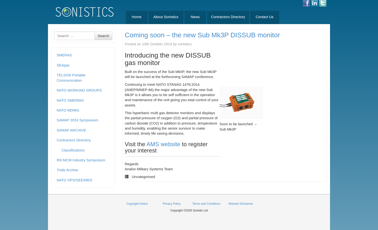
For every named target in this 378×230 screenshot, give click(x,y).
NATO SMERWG (70, 100)
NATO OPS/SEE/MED (74, 180)
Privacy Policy (172, 203)
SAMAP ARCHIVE (71, 130)
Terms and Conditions (206, 203)
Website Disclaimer (241, 203)
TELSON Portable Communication (71, 77)
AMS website (163, 144)
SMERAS (64, 55)
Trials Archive (67, 170)
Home (136, 17)
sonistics (185, 44)
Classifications (73, 150)
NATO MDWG (68, 110)
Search (103, 36)
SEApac (63, 65)
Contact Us (264, 17)
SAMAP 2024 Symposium (77, 120)
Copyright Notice (137, 203)
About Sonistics (165, 17)
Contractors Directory (228, 17)
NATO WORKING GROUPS (79, 90)
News (195, 17)
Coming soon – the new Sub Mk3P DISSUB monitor (202, 35)
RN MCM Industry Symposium (81, 160)
